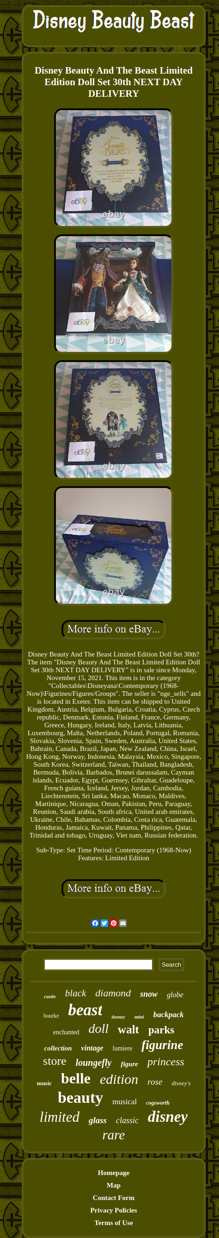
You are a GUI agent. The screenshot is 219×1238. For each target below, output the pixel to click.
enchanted (66, 1032)
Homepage (113, 1172)
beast (85, 1010)
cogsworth (158, 1103)
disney (168, 1116)
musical (124, 1101)
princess (165, 1062)
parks (161, 1030)
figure (129, 1064)
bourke (51, 1016)
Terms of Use (113, 1222)
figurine (162, 1045)
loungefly (94, 1062)
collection (58, 1048)
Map (114, 1185)
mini (139, 1016)
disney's (180, 1083)
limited (59, 1117)
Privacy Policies (113, 1210)
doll (99, 1028)
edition (119, 1079)
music (44, 1083)
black (75, 993)
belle (76, 1078)
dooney (118, 1016)
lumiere (123, 1048)
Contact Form (113, 1197)
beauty (80, 1097)
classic (127, 1120)
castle (50, 996)
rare (114, 1134)
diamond (113, 993)
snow (149, 994)
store (55, 1061)
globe (175, 995)
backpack (168, 1014)
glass (98, 1120)
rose (154, 1082)
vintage (92, 1048)
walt (128, 1029)
